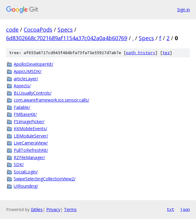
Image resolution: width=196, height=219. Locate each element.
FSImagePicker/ (29, 121)
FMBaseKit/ (25, 114)
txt (170, 209)
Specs (65, 29)
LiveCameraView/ (31, 143)
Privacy (53, 209)
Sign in (183, 9)
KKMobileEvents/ (30, 128)
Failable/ (22, 107)
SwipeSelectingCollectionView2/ (44, 179)
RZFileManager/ (29, 157)
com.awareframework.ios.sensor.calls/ (51, 100)
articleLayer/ (26, 79)
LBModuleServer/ (31, 136)
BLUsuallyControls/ (32, 93)
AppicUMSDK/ (27, 71)
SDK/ (19, 164)
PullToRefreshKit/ (31, 150)
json (185, 209)
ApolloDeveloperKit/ (33, 64)
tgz (166, 52)
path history (140, 52)
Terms (70, 209)
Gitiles (37, 209)
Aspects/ (22, 86)
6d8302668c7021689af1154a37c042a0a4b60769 (66, 38)
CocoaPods (38, 29)
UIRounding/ (26, 186)
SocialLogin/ (26, 172)
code (12, 29)
